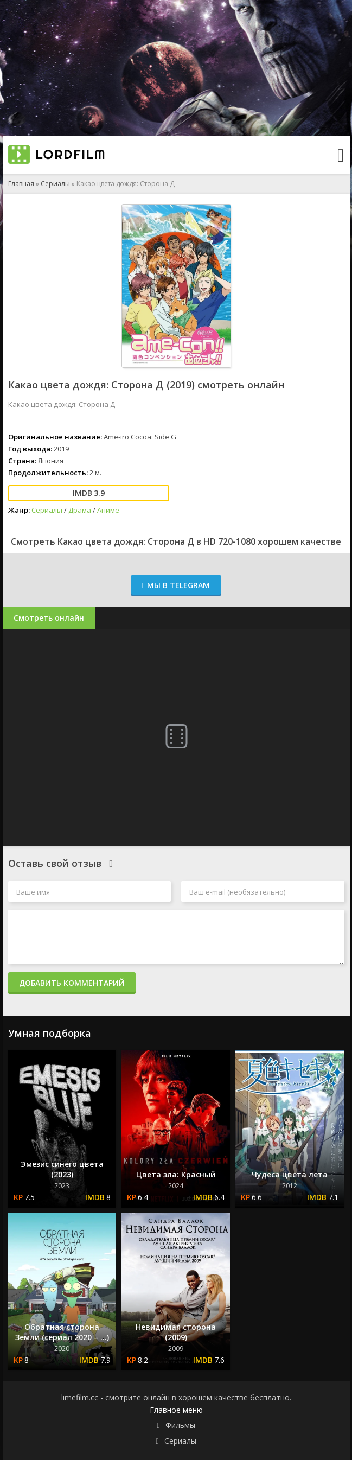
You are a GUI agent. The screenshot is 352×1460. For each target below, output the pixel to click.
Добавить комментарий (72, 983)
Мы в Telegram (176, 585)
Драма (79, 510)
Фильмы (180, 1425)
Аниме (108, 510)
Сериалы (55, 183)
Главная (21, 183)
